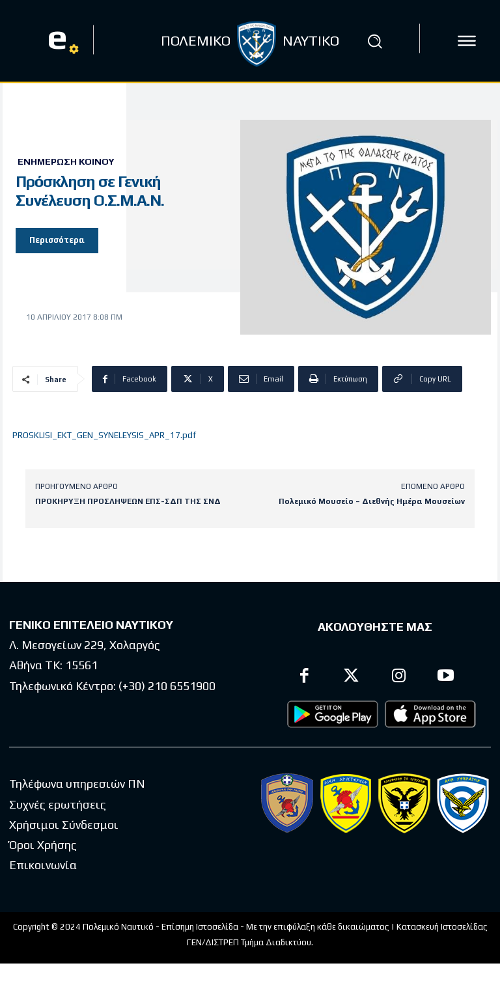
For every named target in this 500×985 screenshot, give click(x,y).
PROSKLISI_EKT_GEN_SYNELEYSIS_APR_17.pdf (104, 435)
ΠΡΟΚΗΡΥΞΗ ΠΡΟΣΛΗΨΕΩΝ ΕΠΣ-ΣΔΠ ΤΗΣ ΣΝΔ (128, 501)
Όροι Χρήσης (43, 845)
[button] (375, 41)
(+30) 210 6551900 (166, 685)
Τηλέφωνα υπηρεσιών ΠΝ (77, 783)
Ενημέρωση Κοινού (66, 161)
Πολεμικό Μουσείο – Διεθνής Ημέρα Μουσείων (372, 501)
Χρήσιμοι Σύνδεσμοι (63, 824)
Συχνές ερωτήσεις (57, 804)
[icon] (466, 41)
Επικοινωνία (43, 865)
